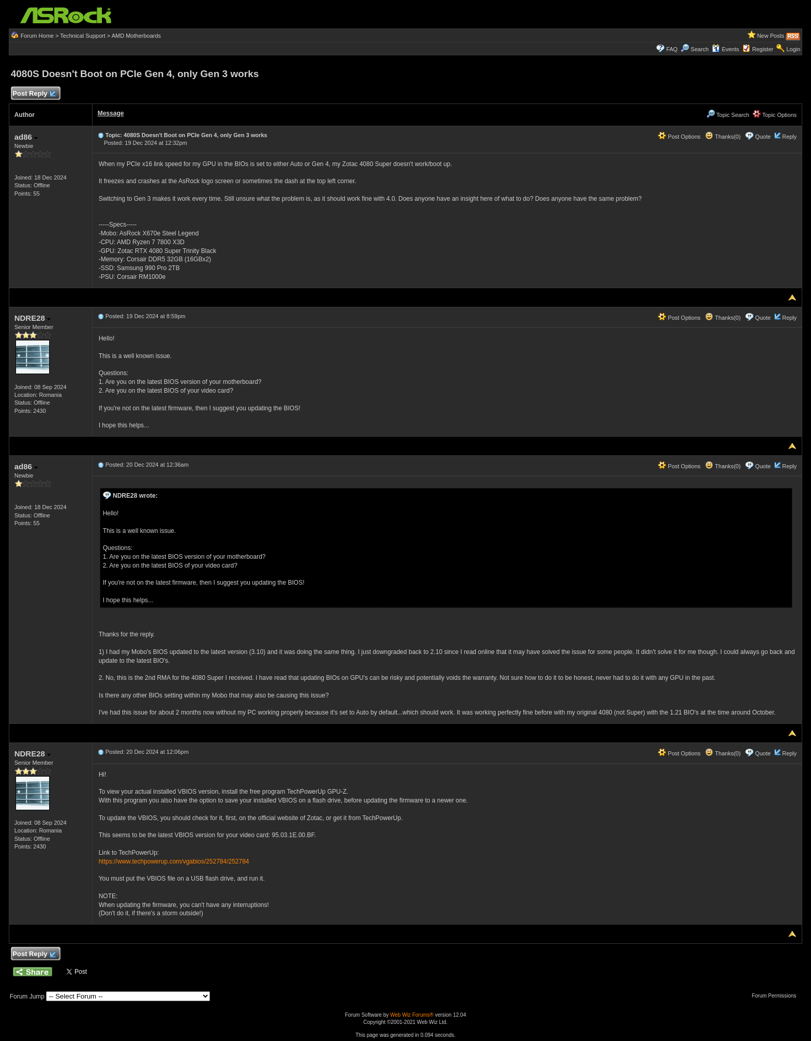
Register (762, 49)
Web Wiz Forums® (411, 1015)
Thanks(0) (722, 136)
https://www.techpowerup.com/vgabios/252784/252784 (174, 861)
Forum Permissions (776, 996)
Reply (789, 136)
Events (725, 49)
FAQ (672, 49)
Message (111, 113)
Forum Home (37, 36)
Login (793, 49)
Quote (763, 136)
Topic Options (775, 115)
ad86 (26, 136)
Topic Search (728, 115)
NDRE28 (32, 318)
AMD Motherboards (136, 36)
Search (699, 49)
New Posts (771, 36)
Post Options (679, 136)
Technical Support (82, 36)
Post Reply (34, 94)
